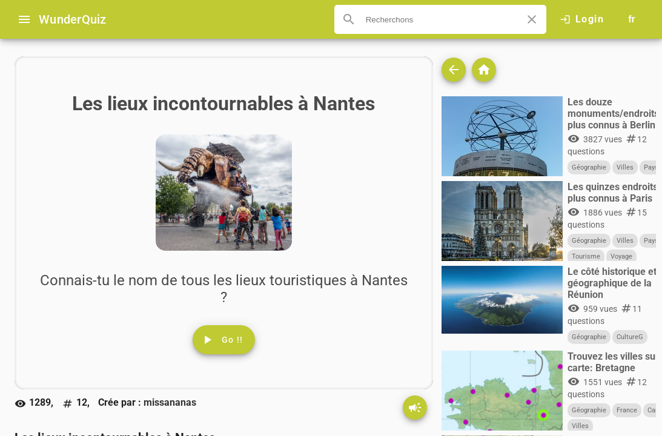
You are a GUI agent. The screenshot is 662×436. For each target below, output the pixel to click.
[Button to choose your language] (631, 19)
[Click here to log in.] (581, 19)
